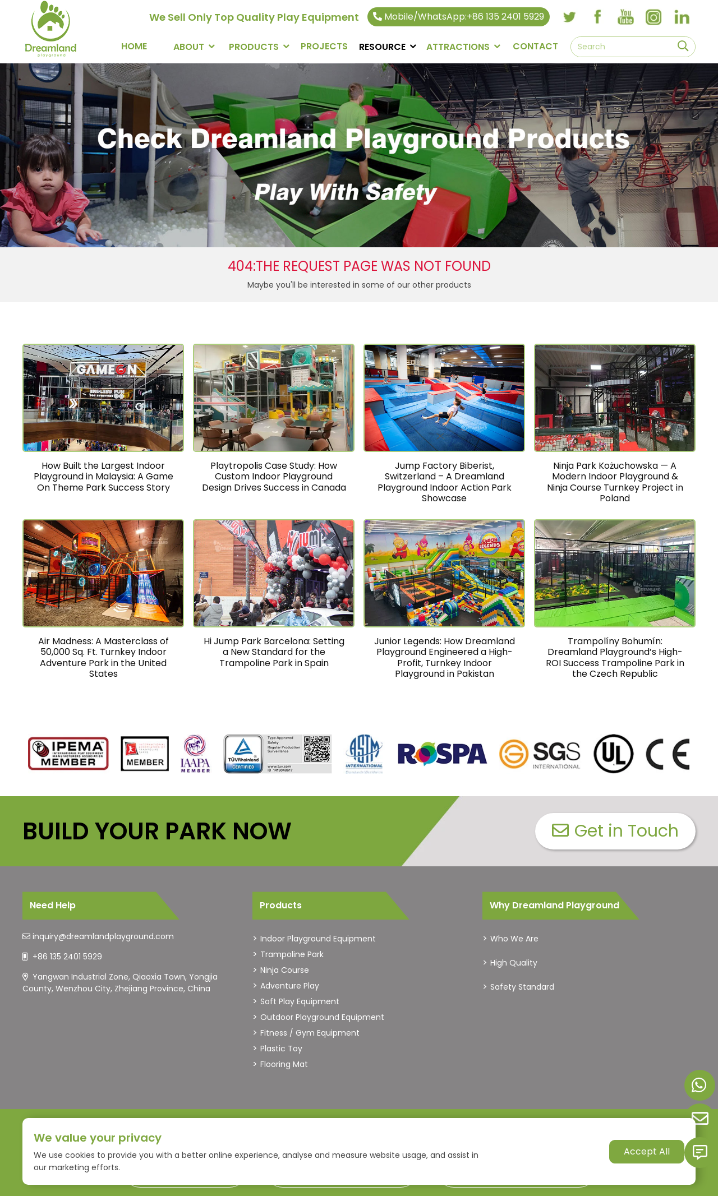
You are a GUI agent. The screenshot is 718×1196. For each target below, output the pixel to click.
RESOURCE (382, 46)
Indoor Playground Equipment (318, 938)
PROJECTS (324, 46)
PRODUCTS (254, 46)
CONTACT (535, 46)
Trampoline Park (292, 954)
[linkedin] (682, 17)
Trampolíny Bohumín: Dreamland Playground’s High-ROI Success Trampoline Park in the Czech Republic (615, 657)
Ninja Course (284, 970)
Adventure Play (289, 985)
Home (134, 46)
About (188, 46)
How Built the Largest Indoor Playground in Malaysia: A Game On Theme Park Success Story (103, 476)
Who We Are (514, 938)
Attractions (458, 46)
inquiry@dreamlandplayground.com (103, 936)
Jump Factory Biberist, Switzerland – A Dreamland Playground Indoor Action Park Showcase (445, 482)
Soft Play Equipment (299, 1001)
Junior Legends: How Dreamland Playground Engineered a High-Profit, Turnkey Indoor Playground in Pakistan (444, 657)
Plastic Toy (281, 1048)
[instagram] (653, 17)
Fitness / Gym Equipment (310, 1032)
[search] (683, 47)
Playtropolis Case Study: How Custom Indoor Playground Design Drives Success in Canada (274, 476)
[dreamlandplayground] (68, 754)
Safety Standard (522, 986)
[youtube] (625, 17)
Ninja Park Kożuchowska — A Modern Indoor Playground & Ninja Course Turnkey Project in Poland (615, 482)
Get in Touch (615, 831)
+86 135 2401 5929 (67, 956)
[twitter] (569, 17)
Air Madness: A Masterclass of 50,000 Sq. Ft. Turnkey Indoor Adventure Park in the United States (103, 657)
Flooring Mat (284, 1064)
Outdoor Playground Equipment (322, 1017)
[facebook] (597, 17)
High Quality (513, 962)
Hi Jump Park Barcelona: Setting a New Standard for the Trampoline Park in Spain (274, 652)
